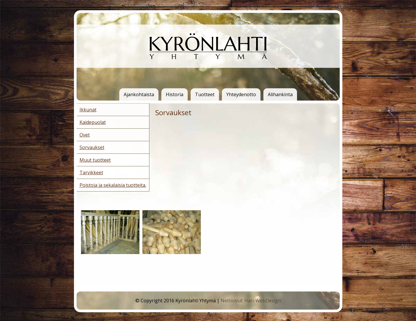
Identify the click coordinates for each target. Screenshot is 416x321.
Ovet (85, 135)
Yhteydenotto (241, 94)
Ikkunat (88, 109)
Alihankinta (280, 94)
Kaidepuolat (93, 122)
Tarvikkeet (91, 172)
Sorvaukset (92, 147)
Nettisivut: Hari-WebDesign (251, 300)
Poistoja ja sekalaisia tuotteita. (113, 185)
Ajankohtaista (139, 94)
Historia (174, 94)
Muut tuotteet (95, 160)
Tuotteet (205, 94)
